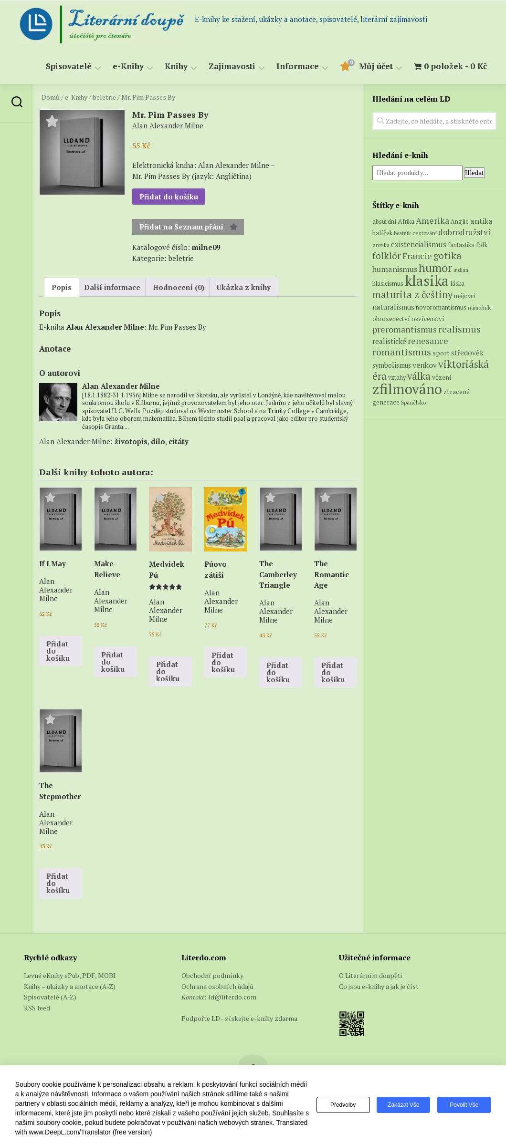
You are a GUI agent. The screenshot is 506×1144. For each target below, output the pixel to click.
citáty (179, 441)
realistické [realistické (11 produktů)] (389, 341)
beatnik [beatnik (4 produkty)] (402, 233)
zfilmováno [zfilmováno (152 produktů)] (407, 389)
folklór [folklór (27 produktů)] (386, 255)
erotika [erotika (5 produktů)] (381, 245)
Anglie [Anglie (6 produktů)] (460, 222)
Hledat (474, 172)
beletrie (104, 97)
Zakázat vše (404, 1105)
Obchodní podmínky (212, 975)
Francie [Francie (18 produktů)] (417, 255)
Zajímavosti (232, 67)
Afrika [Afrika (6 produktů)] (406, 222)
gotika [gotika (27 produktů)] (447, 255)
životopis (131, 441)
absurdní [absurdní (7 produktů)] (384, 221)
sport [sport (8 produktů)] (441, 353)
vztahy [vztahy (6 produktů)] (397, 378)
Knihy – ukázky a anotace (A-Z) (70, 986)
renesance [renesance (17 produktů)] (428, 340)
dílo (158, 441)
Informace (297, 67)
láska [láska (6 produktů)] (457, 284)
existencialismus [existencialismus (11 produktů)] (418, 244)
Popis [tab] (62, 287)
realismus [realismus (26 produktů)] (459, 328)
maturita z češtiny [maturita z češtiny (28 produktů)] (412, 294)
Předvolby (343, 1105)
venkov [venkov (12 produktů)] (424, 365)
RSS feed (37, 1007)
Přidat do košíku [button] (58, 651)
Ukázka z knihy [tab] (244, 287)
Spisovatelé (69, 67)
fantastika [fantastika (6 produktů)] (461, 245)
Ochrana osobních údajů (217, 986)
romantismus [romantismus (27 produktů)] (401, 351)
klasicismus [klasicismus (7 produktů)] (387, 283)
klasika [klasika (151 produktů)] (427, 280)
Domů (51, 97)
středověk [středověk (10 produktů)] (467, 352)
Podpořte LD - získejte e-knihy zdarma (239, 1018)
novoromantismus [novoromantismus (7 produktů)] (441, 307)
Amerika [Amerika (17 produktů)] (432, 220)
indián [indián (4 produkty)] (460, 270)
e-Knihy (128, 67)
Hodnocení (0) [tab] (178, 287)
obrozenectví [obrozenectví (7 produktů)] (391, 318)
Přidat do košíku (168, 196)
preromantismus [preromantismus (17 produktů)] (404, 329)
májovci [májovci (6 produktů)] (464, 296)
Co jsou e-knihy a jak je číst (379, 986)
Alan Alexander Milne (105, 327)
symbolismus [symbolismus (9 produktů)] (391, 365)
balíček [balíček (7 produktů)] (382, 233)
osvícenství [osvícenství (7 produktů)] (427, 318)
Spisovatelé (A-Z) (50, 996)
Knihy (176, 67)
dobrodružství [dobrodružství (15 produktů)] (464, 232)
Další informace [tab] (112, 287)
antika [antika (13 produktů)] (481, 221)
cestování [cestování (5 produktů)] (424, 233)
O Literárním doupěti (370, 975)
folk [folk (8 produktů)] (482, 244)
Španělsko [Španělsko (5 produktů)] (413, 402)
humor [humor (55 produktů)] (435, 267)
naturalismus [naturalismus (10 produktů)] (393, 307)
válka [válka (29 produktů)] (419, 376)
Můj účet (376, 67)
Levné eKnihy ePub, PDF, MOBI (70, 975)
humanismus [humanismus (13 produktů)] (394, 269)
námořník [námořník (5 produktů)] (479, 307)
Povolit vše (464, 1105)
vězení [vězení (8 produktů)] (442, 377)
